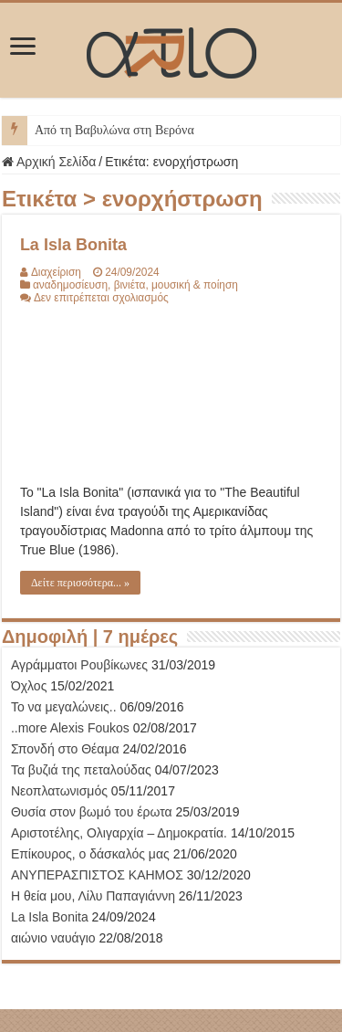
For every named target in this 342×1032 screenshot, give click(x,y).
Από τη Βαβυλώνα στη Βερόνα (114, 130)
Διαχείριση (56, 272)
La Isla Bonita (73, 245)
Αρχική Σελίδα (49, 161)
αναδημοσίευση (70, 285)
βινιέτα (130, 285)
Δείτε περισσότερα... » (80, 582)
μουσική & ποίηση (194, 285)
